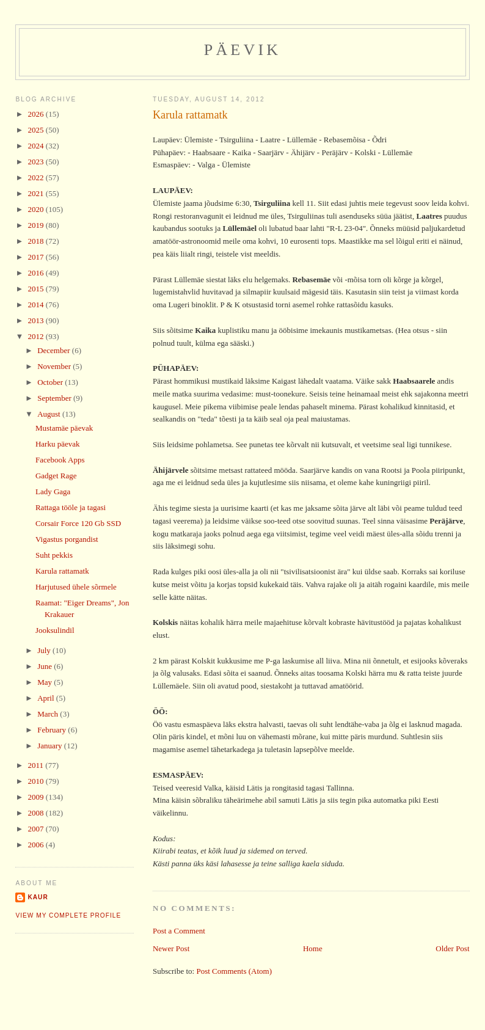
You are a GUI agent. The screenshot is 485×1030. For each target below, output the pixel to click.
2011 (37, 765)
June (45, 666)
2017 (37, 256)
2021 (37, 193)
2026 (37, 114)
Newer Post (171, 948)
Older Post (452, 948)
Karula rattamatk (190, 115)
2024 (37, 145)
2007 (37, 828)
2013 (37, 320)
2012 (37, 336)
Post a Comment (179, 930)
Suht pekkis (54, 555)
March (48, 713)
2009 (37, 797)
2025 (37, 129)
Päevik (243, 50)
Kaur (37, 897)
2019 (37, 225)
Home (313, 948)
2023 (37, 161)
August (49, 413)
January (50, 745)
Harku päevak (57, 443)
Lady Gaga (52, 491)
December (54, 350)
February (52, 729)
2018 (37, 241)
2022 (37, 177)
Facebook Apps (60, 459)
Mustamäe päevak (64, 428)
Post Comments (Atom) (234, 971)
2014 (37, 304)
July (45, 650)
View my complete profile (68, 915)
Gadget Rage (56, 475)
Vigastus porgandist (66, 539)
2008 (37, 812)
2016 (37, 272)
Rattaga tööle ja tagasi (70, 507)
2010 (37, 781)
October (51, 382)
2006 (37, 844)
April (46, 698)
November (55, 366)
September (55, 398)
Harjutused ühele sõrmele (76, 586)
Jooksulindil (55, 630)
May (45, 682)
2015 (37, 288)
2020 (37, 209)
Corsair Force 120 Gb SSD (78, 523)
